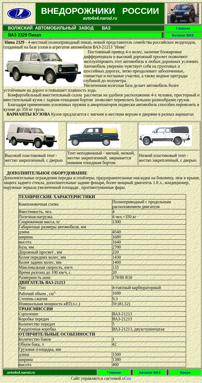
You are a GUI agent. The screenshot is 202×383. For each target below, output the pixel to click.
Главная (183, 28)
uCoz (126, 378)
